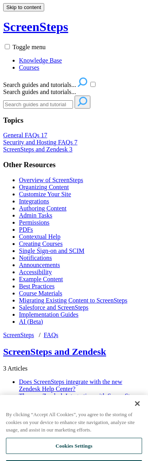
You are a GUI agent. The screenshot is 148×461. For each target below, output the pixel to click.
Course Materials (40, 293)
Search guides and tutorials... (39, 92)
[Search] (38, 104)
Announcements (39, 265)
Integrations (34, 201)
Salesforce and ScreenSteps (53, 307)
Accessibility (35, 272)
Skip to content (23, 7)
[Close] (137, 410)
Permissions (34, 222)
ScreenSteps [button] (35, 27)
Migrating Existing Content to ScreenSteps (73, 300)
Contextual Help (39, 236)
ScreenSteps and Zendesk (38, 149)
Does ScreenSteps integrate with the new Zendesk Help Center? (70, 385)
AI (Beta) (31, 321)
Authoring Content (42, 208)
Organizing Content (44, 187)
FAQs (51, 335)
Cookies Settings (74, 452)
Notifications (35, 257)
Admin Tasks (35, 215)
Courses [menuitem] (29, 67)
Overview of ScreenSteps (51, 180)
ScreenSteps (18, 335)
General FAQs (25, 135)
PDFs (26, 229)
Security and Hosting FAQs (40, 142)
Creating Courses (41, 243)
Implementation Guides (49, 314)
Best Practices (36, 286)
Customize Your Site (45, 194)
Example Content (41, 279)
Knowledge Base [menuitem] (40, 60)
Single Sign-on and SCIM (51, 250)
